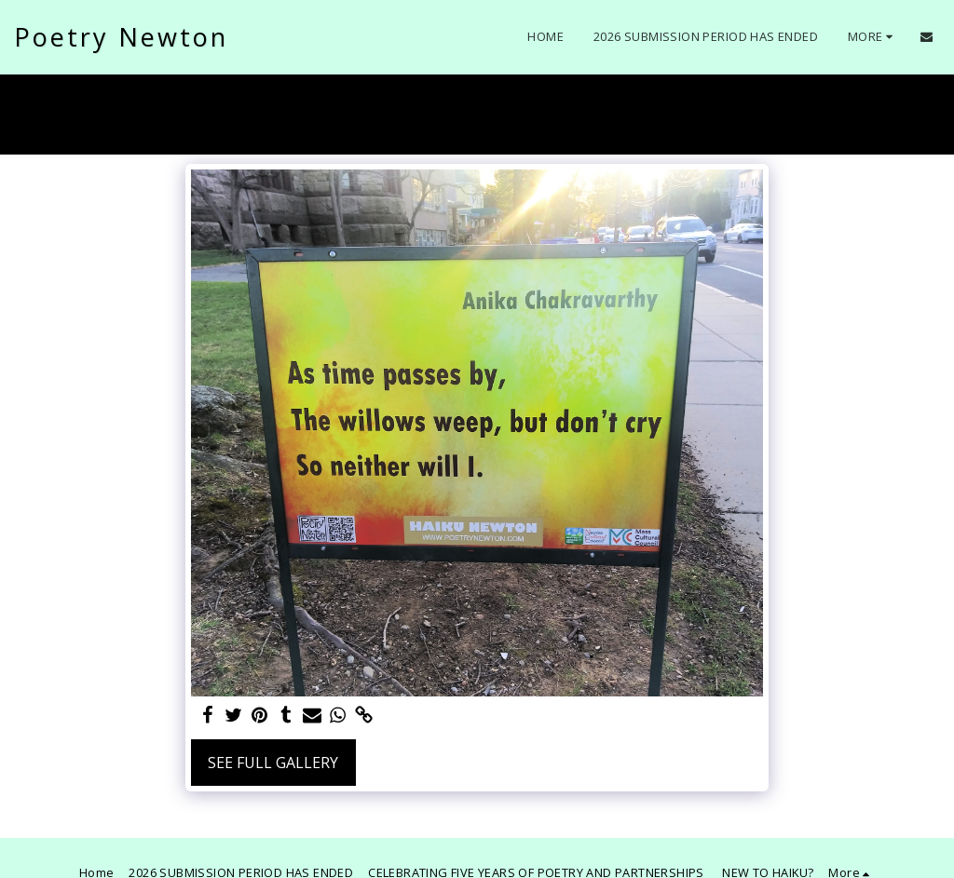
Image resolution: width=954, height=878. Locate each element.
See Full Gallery (273, 762)
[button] (926, 37)
